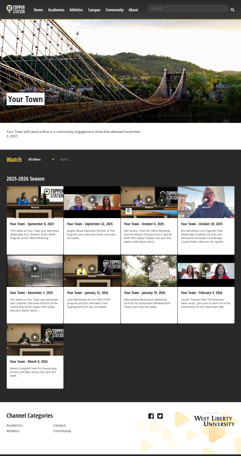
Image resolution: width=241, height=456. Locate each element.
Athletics (76, 9)
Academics (56, 9)
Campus (94, 9)
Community (115, 9)
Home (38, 9)
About (133, 9)
